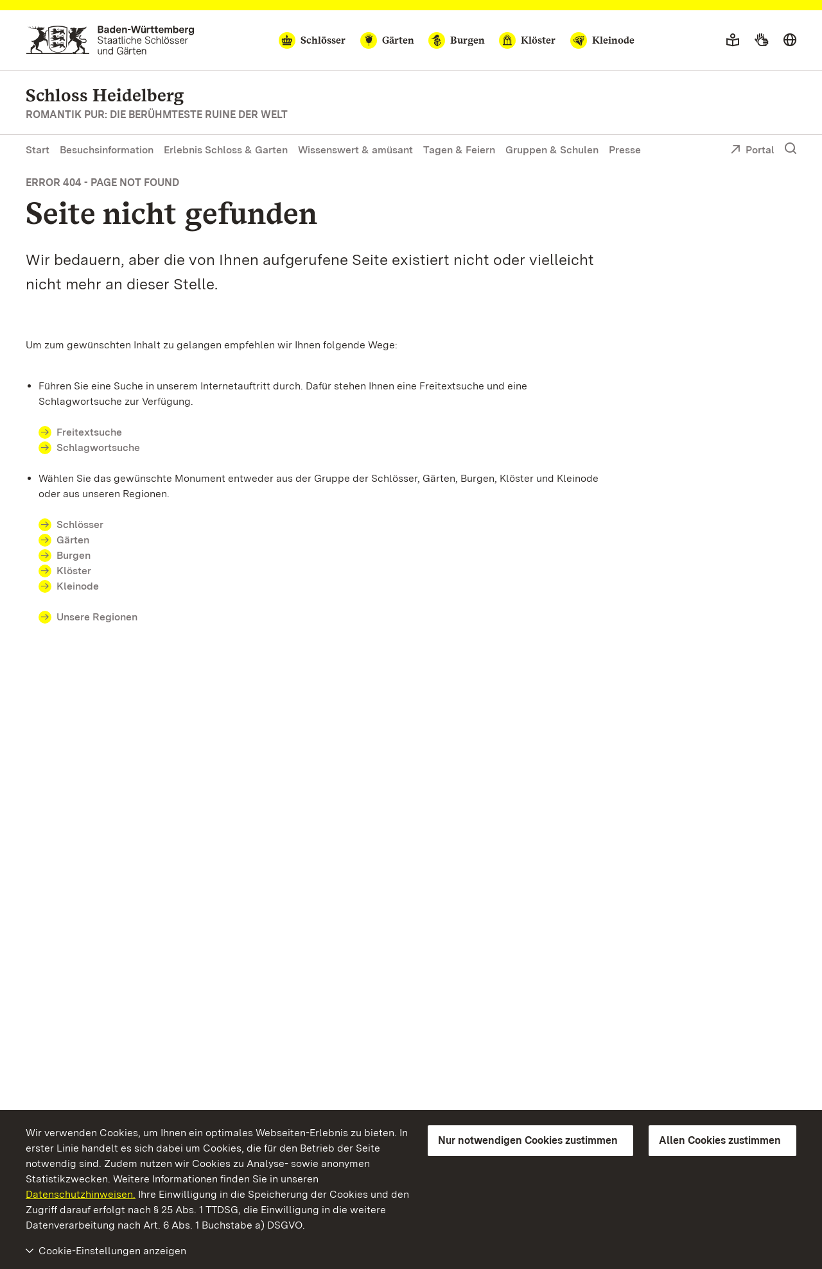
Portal (752, 150)
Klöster (74, 571)
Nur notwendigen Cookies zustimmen (528, 1140)
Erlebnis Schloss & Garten (226, 150)
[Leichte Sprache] (732, 40)
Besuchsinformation (106, 150)
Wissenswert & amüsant (355, 150)
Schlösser (80, 524)
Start (37, 150)
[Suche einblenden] (790, 148)
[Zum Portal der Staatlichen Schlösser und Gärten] (110, 40)
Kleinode (78, 586)
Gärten (73, 540)
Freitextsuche (89, 432)
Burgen (74, 555)
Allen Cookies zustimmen (720, 1140)
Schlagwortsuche (98, 447)
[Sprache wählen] (789, 40)
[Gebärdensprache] (761, 40)
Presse (625, 150)
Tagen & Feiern (459, 150)
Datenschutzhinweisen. (81, 1194)
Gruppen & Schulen (552, 150)
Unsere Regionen (97, 617)
